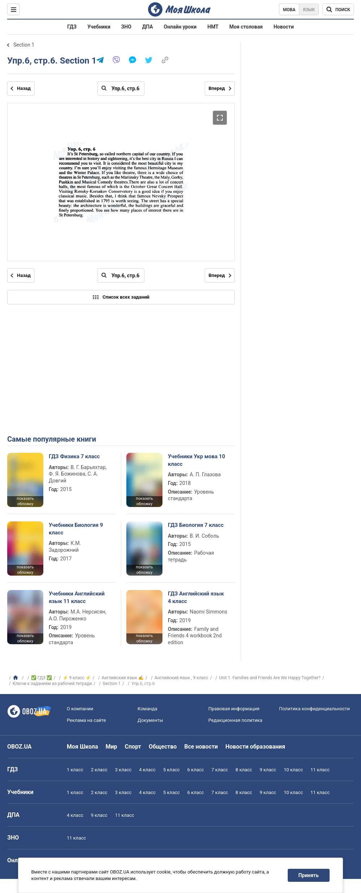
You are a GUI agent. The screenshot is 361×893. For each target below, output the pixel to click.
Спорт (133, 746)
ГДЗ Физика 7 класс (74, 456)
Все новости (201, 746)
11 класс (320, 769)
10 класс (293, 769)
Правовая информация (234, 708)
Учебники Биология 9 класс (76, 529)
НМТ (213, 27)
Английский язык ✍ (123, 677)
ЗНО (126, 27)
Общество (163, 746)
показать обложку (25, 501)
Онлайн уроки (180, 27)
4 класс (147, 769)
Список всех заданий (120, 297)
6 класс (195, 769)
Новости (284, 27)
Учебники (98, 27)
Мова (289, 9)
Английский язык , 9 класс (181, 677)
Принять (309, 875)
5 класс (171, 769)
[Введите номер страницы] (120, 88)
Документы (150, 720)
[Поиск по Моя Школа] (338, 9)
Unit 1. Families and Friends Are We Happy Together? (270, 677)
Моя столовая (246, 27)
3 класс (123, 769)
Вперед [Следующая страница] (217, 88)
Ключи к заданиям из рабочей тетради (52, 683)
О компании (80, 708)
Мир (111, 746)
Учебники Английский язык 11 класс (77, 597)
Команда (147, 708)
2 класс (99, 769)
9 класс (268, 769)
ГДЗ (72, 27)
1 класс (75, 769)
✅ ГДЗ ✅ (41, 677)
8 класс (243, 769)
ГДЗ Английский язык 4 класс (196, 597)
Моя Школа (82, 746)
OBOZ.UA (19, 746)
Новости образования (255, 746)
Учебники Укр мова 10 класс (196, 460)
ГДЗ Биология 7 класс (195, 525)
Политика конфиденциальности (314, 708)
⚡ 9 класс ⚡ (77, 677)
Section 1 (23, 45)
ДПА (147, 27)
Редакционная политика (235, 720)
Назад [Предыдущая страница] (24, 88)
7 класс (220, 769)
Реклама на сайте (86, 720)
